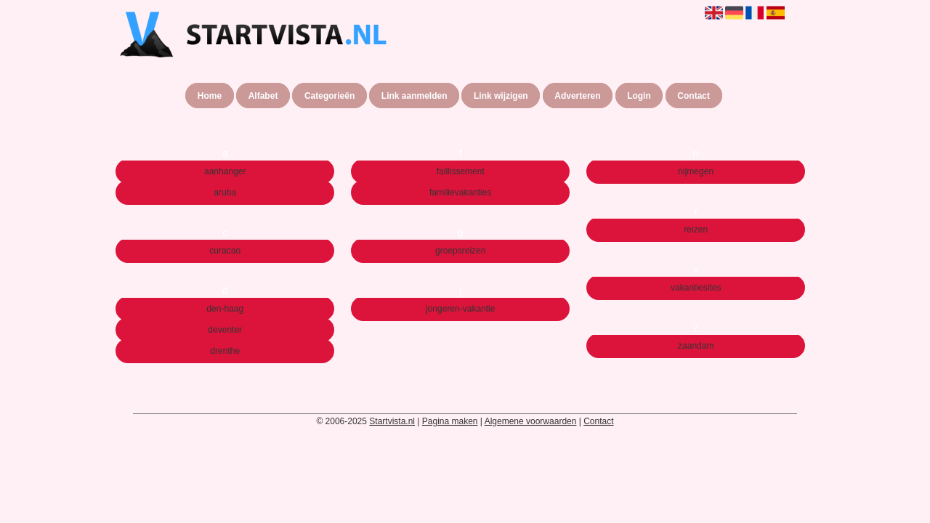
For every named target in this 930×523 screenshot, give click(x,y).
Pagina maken (450, 421)
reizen (696, 229)
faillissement (461, 171)
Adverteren (577, 96)
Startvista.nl (392, 421)
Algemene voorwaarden (531, 421)
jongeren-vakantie (460, 309)
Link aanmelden (414, 96)
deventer (225, 330)
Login (639, 96)
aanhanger (225, 171)
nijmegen (695, 171)
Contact (693, 96)
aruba (225, 192)
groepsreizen (460, 251)
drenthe (225, 351)
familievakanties (460, 192)
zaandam (695, 346)
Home (210, 96)
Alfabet (263, 96)
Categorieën (329, 96)
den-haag (224, 309)
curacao (224, 251)
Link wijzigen (501, 96)
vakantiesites (696, 288)
